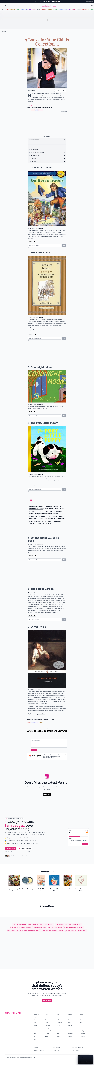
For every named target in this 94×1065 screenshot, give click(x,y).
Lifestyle (82, 1025)
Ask (64, 245)
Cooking (70, 1017)
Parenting (59, 1031)
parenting (5, 31)
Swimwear (44, 9)
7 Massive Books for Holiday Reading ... (52, 930)
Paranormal (50, 9)
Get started (85, 843)
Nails (35, 1031)
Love (26, 9)
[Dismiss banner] (65, 754)
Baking (70, 1014)
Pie (36, 110)
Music (81, 1028)
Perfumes (70, 1031)
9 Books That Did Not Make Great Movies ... (41, 924)
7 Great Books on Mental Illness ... (76, 930)
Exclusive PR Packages (39, 1050)
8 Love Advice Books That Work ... (74, 927)
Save (57, 90)
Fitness (22, 9)
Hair (81, 1022)
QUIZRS (66, 111)
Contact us (36, 1047)
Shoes (18, 9)
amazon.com (39, 228)
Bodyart (35, 1017)
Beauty (81, 1014)
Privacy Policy (56, 1050)
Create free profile (10, 848)
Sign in (30, 851)
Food (81, 1019)
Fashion (58, 1019)
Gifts (69, 1022)
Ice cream (41, 110)
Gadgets (3, 9)
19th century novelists (19, 924)
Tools (35, 1039)
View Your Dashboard (24, 848)
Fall (37, 722)
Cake (28, 110)
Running (82, 1031)
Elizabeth (31, 90)
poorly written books (40, 927)
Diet (70, 9)
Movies (73, 9)
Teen (35, 1036)
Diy (88, 9)
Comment (33, 750)
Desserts (38, 9)
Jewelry (70, 1025)
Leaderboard (71, 843)
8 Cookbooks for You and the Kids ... (21, 927)
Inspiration (56, 9)
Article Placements (57, 1047)
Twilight (61, 9)
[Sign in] (92, 5)
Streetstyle (84, 9)
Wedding (70, 1036)
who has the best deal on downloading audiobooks (23, 930)
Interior (58, 1025)
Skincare (47, 1033)
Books (46, 1017)
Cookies (32, 110)
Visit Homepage (47, 1000)
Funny (66, 9)
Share (63, 90)
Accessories (36, 1014)
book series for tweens (55, 927)
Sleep (30, 9)
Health (8, 9)
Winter (41, 722)
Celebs (58, 1017)
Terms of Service (75, 1050)
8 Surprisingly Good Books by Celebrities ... (68, 924)
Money (58, 1028)
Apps (46, 1014)
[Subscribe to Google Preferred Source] (35, 756)
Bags (34, 9)
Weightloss (13, 9)
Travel (46, 1036)
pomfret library (41, 714)
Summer (33, 722)
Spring (28, 722)
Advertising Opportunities (77, 1047)
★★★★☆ (90, 31)
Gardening (59, 1022)
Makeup (78, 9)
